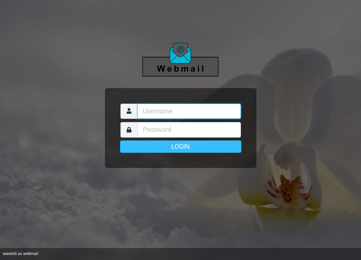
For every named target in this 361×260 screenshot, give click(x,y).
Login (180, 146)
